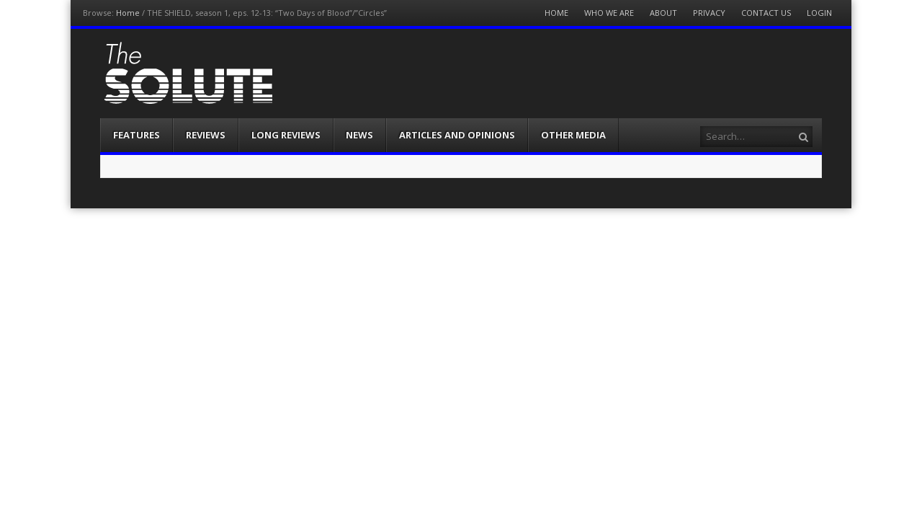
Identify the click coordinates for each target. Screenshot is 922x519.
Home (128, 12)
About (663, 13)
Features (136, 134)
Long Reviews (286, 134)
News (359, 134)
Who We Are (609, 13)
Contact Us (766, 13)
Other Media (573, 134)
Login (819, 13)
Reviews (205, 134)
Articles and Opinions (457, 134)
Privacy (709, 13)
